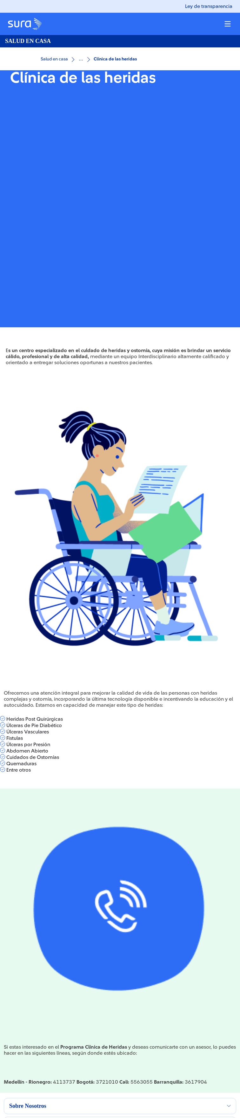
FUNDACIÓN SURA (25, 1060)
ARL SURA (15, 995)
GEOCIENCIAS (20, 1073)
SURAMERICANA (23, 982)
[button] (120, 892)
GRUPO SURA (19, 969)
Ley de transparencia (208, 6)
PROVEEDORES (21, 1021)
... (81, 58)
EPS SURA (15, 1008)
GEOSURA (15, 1047)
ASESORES (16, 1034)
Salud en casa (54, 59)
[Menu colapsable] (228, 24)
